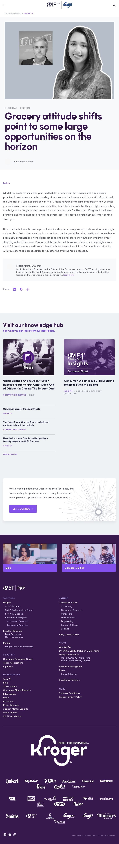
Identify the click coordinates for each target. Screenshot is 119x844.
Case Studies (10, 686)
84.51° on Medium (12, 716)
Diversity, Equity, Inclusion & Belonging (79, 650)
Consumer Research (17, 621)
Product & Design (70, 625)
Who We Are (65, 647)
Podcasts (8, 701)
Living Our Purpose (69, 654)
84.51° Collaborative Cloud (19, 610)
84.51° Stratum (12, 606)
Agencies (8, 666)
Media (6, 642)
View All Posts (10, 454)
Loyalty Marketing (12, 630)
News (31, 395)
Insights (28, 13)
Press (62, 670)
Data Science (68, 617)
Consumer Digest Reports (17, 690)
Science (65, 628)
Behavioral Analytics (17, 625)
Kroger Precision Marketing (19, 646)
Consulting (66, 606)
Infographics (9, 693)
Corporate (66, 613)
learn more (68, 275)
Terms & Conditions (69, 693)
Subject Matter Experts (15, 708)
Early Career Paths (69, 634)
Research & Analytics (16, 617)
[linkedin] (14, 289)
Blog (5, 682)
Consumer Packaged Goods (18, 658)
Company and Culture (14, 395)
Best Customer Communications (14, 635)
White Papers (10, 712)
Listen (6, 182)
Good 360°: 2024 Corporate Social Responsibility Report (75, 659)
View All (7, 678)
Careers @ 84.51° (68, 602)
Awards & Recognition (70, 666)
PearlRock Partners (69, 679)
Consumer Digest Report (89, 391)
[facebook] (21, 289)
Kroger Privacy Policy (70, 696)
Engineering (67, 621)
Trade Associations (13, 662)
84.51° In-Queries (14, 613)
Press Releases (11, 705)
